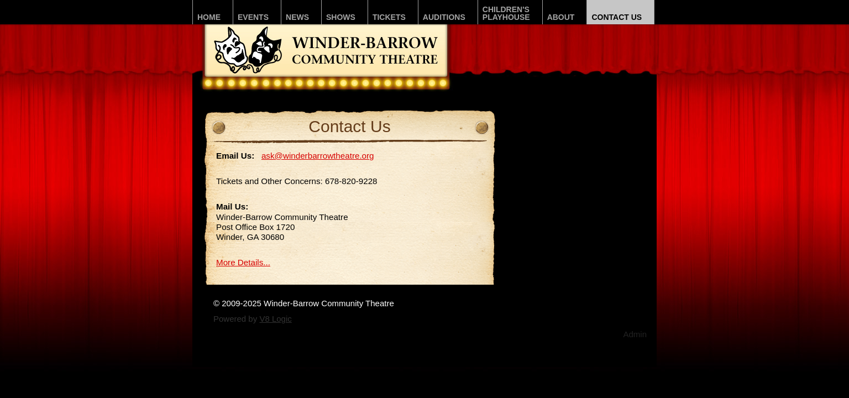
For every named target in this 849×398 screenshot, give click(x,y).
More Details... (243, 262)
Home (209, 17)
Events (253, 17)
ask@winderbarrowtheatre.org (317, 155)
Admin (635, 334)
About (561, 17)
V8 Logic (275, 318)
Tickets (389, 17)
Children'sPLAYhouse (506, 13)
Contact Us (616, 17)
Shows (340, 17)
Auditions (444, 17)
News (297, 17)
